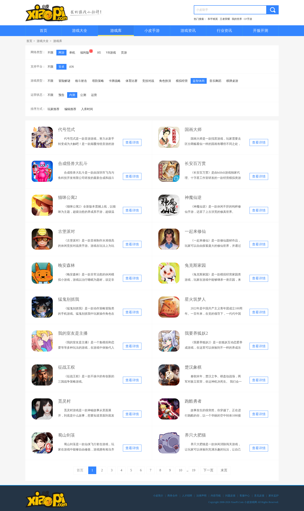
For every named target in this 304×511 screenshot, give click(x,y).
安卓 (61, 66)
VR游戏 (111, 52)
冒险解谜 (64, 80)
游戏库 (116, 30)
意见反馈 (259, 495)
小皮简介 (158, 495)
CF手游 (248, 19)
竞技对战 (148, 80)
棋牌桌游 (232, 80)
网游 (61, 52)
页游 (124, 52)
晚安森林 (66, 265)
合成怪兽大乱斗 (73, 163)
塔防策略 (98, 80)
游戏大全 (79, 30)
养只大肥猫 (195, 435)
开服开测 (260, 30)
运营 (94, 95)
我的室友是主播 (73, 333)
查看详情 (132, 142)
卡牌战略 (115, 80)
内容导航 (216, 495)
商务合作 (172, 495)
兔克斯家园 (195, 265)
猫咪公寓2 (67, 197)
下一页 (208, 470)
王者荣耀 (225, 19)
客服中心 (245, 495)
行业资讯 (224, 30)
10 (180, 470)
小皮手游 (152, 30)
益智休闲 (199, 80)
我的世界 (237, 19)
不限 (50, 52)
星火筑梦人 (195, 299)
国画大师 (193, 129)
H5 (99, 52)
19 (193, 470)
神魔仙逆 (193, 197)
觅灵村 (64, 401)
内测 (72, 95)
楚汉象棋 (193, 367)
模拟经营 (182, 80)
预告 (61, 95)
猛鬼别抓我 (68, 299)
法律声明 (201, 495)
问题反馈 (230, 495)
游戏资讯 (188, 30)
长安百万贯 (195, 163)
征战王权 (66, 367)
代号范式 (66, 129)
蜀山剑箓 (66, 435)
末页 (224, 470)
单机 (72, 52)
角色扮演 (165, 80)
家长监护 (274, 495)
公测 (83, 95)
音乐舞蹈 (215, 80)
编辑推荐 (70, 109)
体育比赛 (131, 80)
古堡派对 (66, 231)
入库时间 (87, 109)
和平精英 (213, 19)
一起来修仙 (195, 231)
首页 (43, 30)
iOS (71, 66)
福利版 (86, 52)
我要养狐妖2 (196, 333)
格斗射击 (81, 80)
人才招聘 (187, 495)
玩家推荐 (53, 109)
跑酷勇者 (193, 401)
